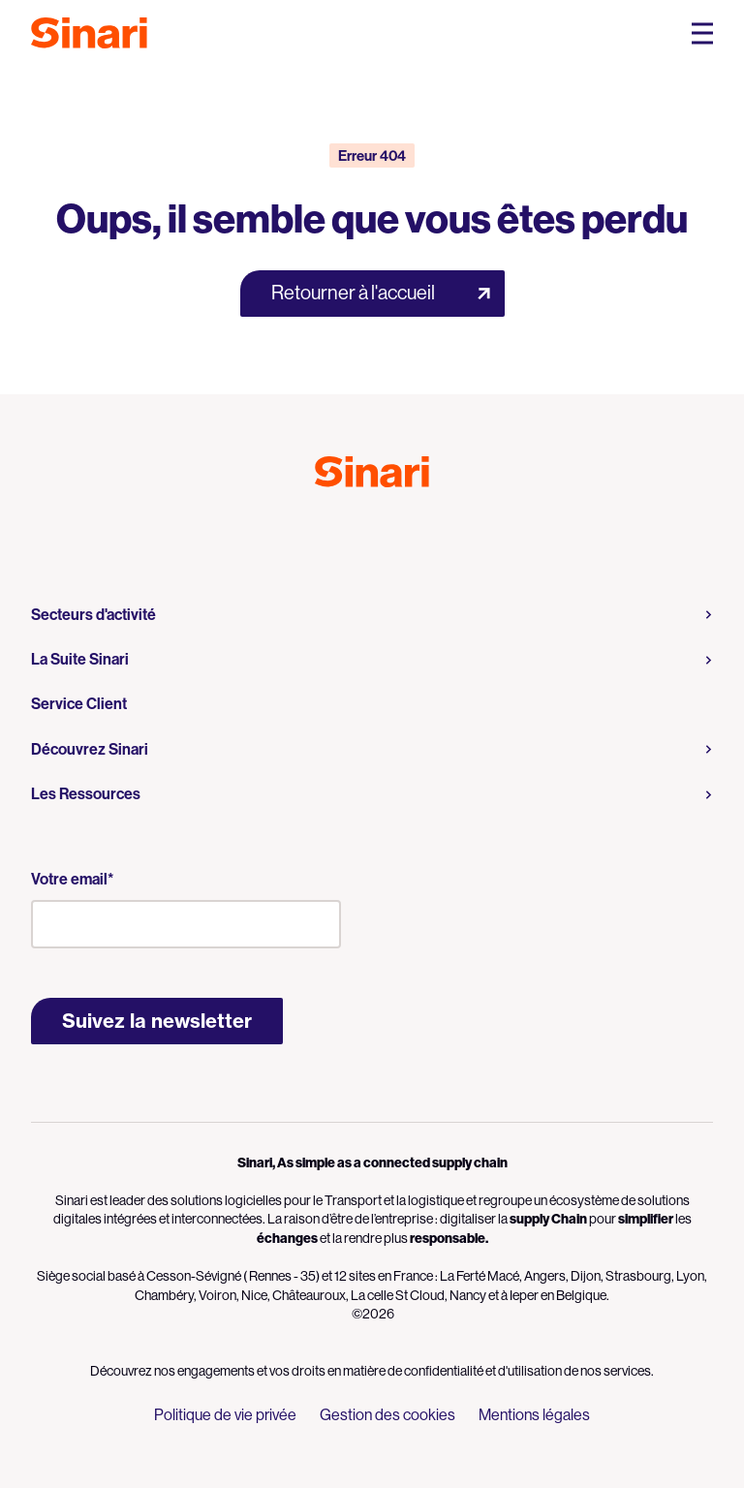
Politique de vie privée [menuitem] (225, 1415)
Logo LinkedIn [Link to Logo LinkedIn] (389, 530)
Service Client (79, 703)
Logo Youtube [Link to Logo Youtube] (354, 530)
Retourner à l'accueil (353, 293)
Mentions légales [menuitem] (534, 1415)
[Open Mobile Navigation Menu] (702, 33)
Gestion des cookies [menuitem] (387, 1415)
